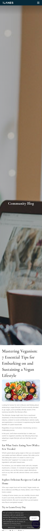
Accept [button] (34, 518)
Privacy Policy (30, 527)
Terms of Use (11, 527)
